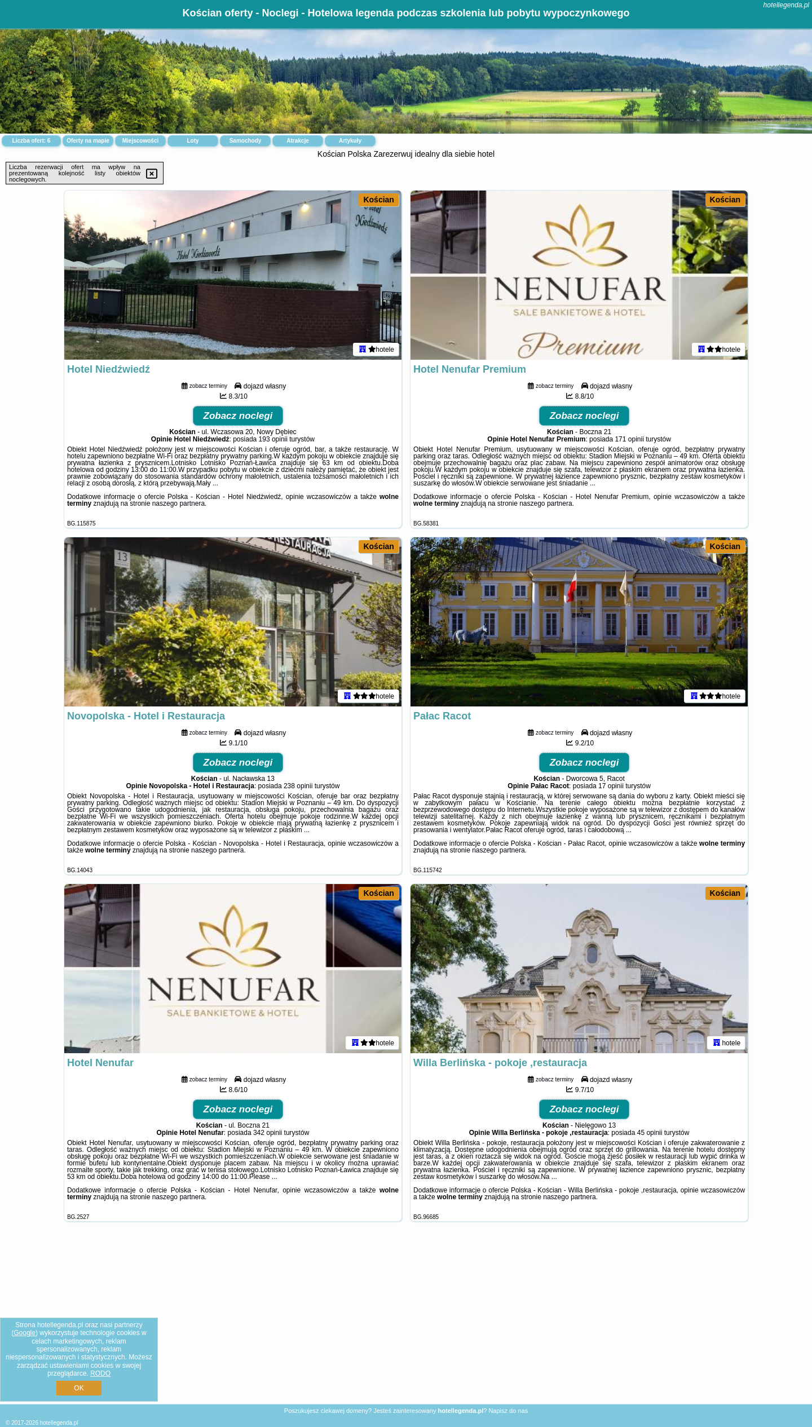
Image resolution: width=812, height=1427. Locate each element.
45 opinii (650, 1133)
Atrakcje (297, 141)
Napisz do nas (508, 1410)
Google (25, 1333)
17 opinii (611, 786)
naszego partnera (178, 503)
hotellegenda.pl (786, 5)
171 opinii (629, 439)
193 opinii (273, 439)
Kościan (378, 199)
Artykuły (350, 141)
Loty (192, 141)
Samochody (246, 141)
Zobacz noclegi (238, 415)
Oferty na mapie (88, 141)
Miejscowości (140, 141)
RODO (100, 1373)
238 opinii (298, 786)
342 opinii (267, 1133)
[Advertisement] (406, 1321)
